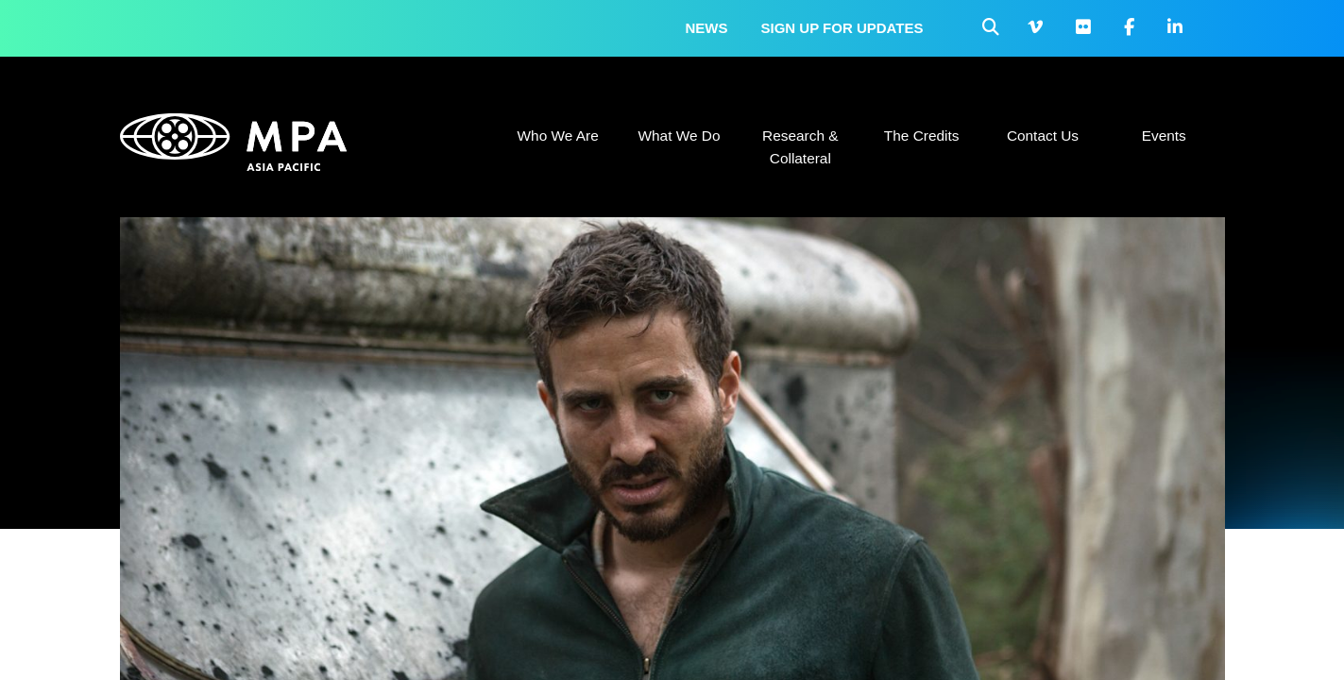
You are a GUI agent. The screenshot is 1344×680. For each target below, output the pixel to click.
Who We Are (558, 136)
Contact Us (1043, 136)
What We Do (679, 136)
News (707, 28)
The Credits (922, 136)
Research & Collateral (800, 147)
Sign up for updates (842, 28)
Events (1164, 136)
